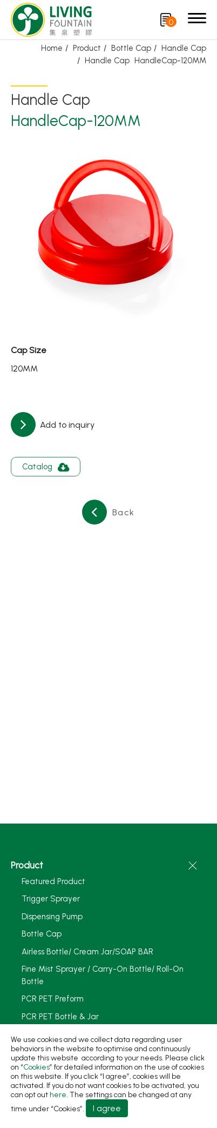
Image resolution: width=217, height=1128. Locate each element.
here (58, 1094)
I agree (107, 1108)
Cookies (36, 1067)
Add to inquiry (66, 425)
